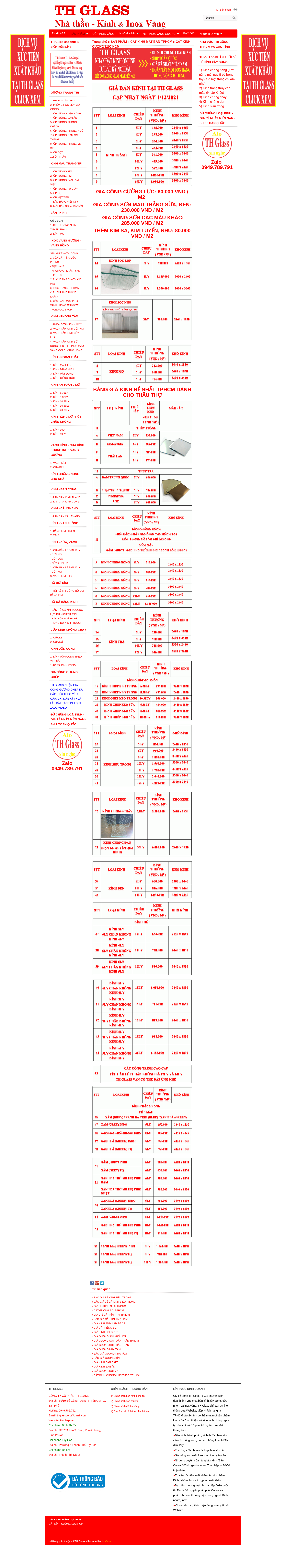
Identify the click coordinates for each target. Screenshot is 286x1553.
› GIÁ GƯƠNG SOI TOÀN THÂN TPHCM (115, 1340)
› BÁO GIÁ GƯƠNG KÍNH (106, 1357)
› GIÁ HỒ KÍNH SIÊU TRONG (109, 1306)
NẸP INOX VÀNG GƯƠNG (161, 33)
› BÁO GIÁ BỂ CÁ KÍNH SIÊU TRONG (114, 1301)
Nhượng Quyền (211, 33)
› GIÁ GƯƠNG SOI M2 (105, 1370)
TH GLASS (58, 33)
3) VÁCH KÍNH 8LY (61, 576)
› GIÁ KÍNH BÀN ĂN (103, 1366)
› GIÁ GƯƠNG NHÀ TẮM (106, 1349)
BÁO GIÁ (189, 33)
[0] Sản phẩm (224, 9)
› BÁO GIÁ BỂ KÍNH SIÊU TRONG (112, 1297)
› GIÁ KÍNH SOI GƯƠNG (106, 1332)
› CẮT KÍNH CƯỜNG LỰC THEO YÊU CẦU (116, 1375)
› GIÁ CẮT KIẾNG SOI (104, 1327)
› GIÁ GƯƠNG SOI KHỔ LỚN (109, 1336)
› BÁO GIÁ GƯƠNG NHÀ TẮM (109, 1353)
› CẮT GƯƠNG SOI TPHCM (108, 1310)
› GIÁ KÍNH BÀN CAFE (105, 1362)
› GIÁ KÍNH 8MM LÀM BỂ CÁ (108, 1323)
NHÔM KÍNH (129, 33)
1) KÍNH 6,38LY (59, 392)
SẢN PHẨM (79, 33)
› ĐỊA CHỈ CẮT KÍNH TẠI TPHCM (111, 1314)
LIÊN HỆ (57, 42)
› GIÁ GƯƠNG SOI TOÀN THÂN (110, 1345)
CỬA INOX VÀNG (103, 33)
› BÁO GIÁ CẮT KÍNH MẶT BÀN (110, 1319)
